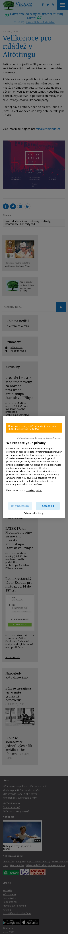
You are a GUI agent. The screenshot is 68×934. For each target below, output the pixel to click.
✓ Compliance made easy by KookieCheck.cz (39, 438)
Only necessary (20, 506)
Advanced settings (34, 513)
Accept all (48, 506)
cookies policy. (34, 490)
